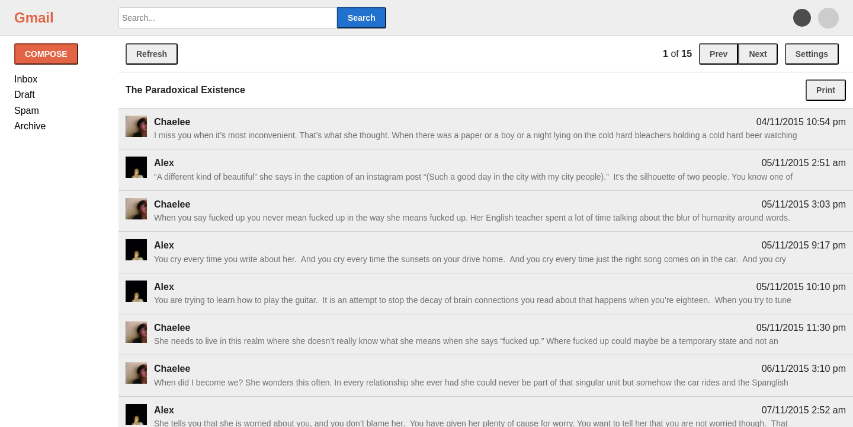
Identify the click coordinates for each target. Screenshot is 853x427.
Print (825, 90)
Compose (46, 54)
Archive (30, 126)
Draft (24, 95)
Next (758, 54)
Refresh (151, 54)
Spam (26, 111)
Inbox (25, 79)
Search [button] (362, 18)
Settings (812, 54)
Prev (718, 54)
